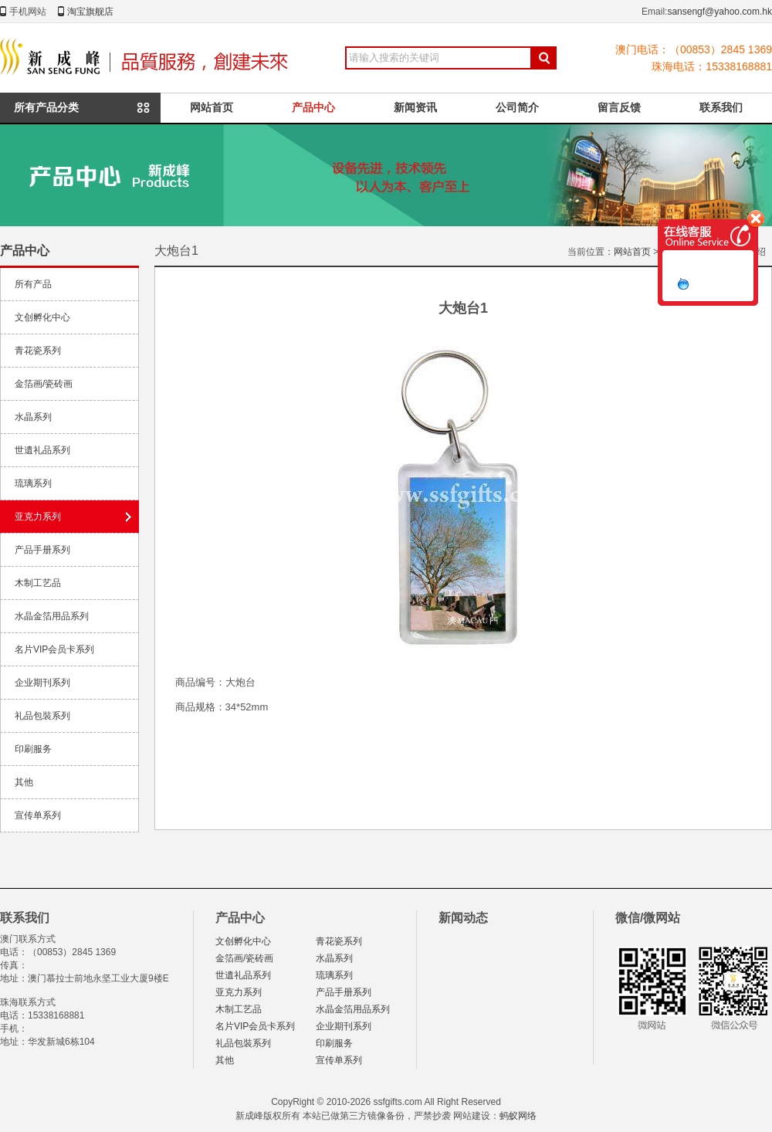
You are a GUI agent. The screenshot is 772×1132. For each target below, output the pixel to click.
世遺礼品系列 (42, 450)
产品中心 (313, 107)
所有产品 (33, 284)
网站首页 (211, 107)
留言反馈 (619, 107)
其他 (24, 782)
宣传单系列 (38, 815)
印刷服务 (33, 749)
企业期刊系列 (42, 682)
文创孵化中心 (42, 317)
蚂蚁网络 (518, 1115)
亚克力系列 (38, 516)
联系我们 (721, 107)
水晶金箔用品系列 (52, 616)
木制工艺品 (38, 583)
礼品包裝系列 (42, 715)
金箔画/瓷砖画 (44, 383)
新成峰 (147, 58)
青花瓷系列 (38, 350)
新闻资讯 (415, 107)
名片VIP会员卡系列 (54, 649)
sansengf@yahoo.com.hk (719, 11)
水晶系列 (33, 417)
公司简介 (517, 107)
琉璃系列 (33, 483)
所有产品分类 (46, 107)
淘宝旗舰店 (90, 11)
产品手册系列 (42, 549)
